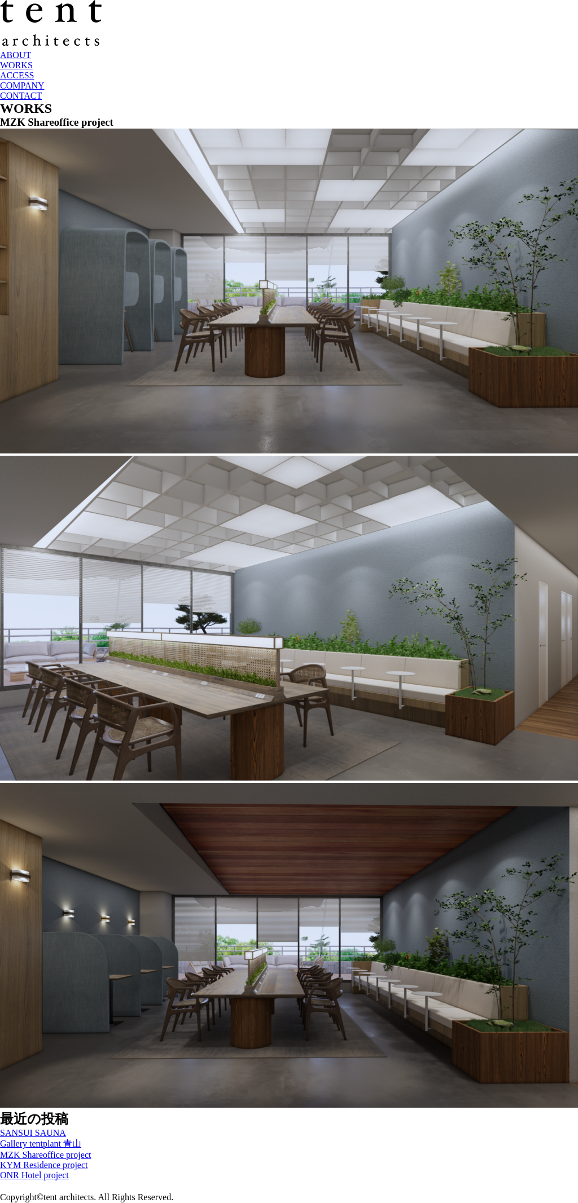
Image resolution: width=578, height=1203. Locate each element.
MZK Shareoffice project (45, 1155)
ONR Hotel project (34, 1175)
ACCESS (17, 75)
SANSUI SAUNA (33, 1133)
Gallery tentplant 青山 (40, 1143)
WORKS (16, 65)
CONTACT (21, 95)
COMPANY (22, 85)
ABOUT (15, 55)
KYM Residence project (44, 1165)
